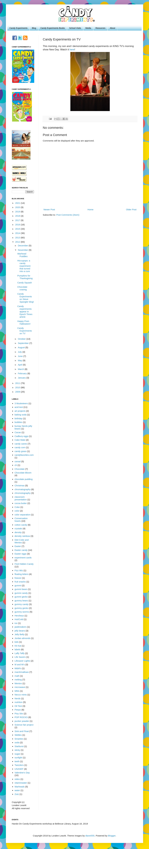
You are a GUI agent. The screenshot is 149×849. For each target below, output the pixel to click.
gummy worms (22, 612)
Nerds (18, 698)
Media (88, 28)
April (20, 364)
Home (90, 209)
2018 (18, 216)
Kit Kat (18, 645)
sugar (17, 754)
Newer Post (49, 209)
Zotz (17, 794)
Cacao (18, 432)
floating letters (21, 574)
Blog (34, 28)
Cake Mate (20, 440)
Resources (100, 28)
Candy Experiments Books (52, 28)
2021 (18, 203)
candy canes (21, 443)
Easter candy (21, 550)
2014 (18, 233)
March (21, 369)
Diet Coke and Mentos (22, 541)
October (22, 339)
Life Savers (20, 657)
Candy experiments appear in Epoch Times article (24, 311)
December (23, 245)
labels (17, 649)
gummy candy (21, 604)
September (23, 343)
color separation (22, 514)
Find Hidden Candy (24, 564)
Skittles (18, 735)
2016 (18, 224)
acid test (19, 407)
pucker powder (22, 721)
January (22, 377)
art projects (20, 411)
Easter (18, 546)
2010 (18, 387)
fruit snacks (20, 581)
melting (18, 679)
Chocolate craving (22, 288)
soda (17, 742)
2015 (18, 229)
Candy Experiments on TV (24, 331)
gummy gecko (21, 608)
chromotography (23, 493)
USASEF (19, 769)
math (17, 676)
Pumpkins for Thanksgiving (25, 277)
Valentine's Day (22, 772)
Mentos (18, 683)
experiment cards (23, 557)
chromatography (23, 489)
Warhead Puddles (22, 255)
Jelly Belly (19, 634)
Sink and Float (22, 731)
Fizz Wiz (19, 570)
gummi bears (21, 589)
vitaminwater (21, 783)
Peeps (18, 709)
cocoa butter (21, 503)
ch (16, 465)
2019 (18, 211)
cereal (18, 461)
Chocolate (20, 469)
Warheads (20, 786)
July (20, 352)
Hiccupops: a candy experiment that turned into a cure (24, 265)
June (20, 356)
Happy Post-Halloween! (24, 322)
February (22, 373)
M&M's (18, 668)
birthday (18, 418)
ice (16, 623)
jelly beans (20, 630)
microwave (20, 687)
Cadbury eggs (21, 436)
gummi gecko (21, 596)
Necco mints (21, 694)
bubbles (18, 422)
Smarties (19, 739)
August (21, 347)
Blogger (112, 835)
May (20, 360)
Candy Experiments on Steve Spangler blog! (25, 298)
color (17, 510)
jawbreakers (21, 627)
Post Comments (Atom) (67, 215)
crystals (18, 528)
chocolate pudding (24, 479)
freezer (18, 578)
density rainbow (22, 536)
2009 (18, 391)
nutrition (18, 702)
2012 (18, 242)
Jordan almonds (22, 638)
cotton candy (21, 525)
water (17, 790)
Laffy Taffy (20, 653)
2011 (18, 383)
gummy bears (21, 600)
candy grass (21, 451)
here (72, 49)
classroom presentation (21, 498)
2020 (18, 207)
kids (17, 642)
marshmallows (22, 672)
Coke (17, 507)
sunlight (18, 757)
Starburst (19, 746)
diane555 (90, 835)
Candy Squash (24, 282)
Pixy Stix (19, 713)
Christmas (20, 485)
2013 (18, 237)
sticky (17, 750)
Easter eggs (20, 553)
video (17, 779)
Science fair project (24, 724)
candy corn (20, 447)
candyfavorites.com (24, 455)
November (23, 250)
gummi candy (21, 593)
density (18, 532)
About (112, 28)
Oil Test (18, 706)
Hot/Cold (19, 619)
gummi (18, 585)
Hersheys (19, 615)
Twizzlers (19, 765)
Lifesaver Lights (22, 661)
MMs (17, 691)
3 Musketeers (21, 403)
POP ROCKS (21, 717)
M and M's (20, 664)
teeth (17, 761)
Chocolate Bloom (23, 472)
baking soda (21, 414)
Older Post (131, 209)
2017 (18, 220)
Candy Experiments (18, 28)
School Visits (75, 28)
